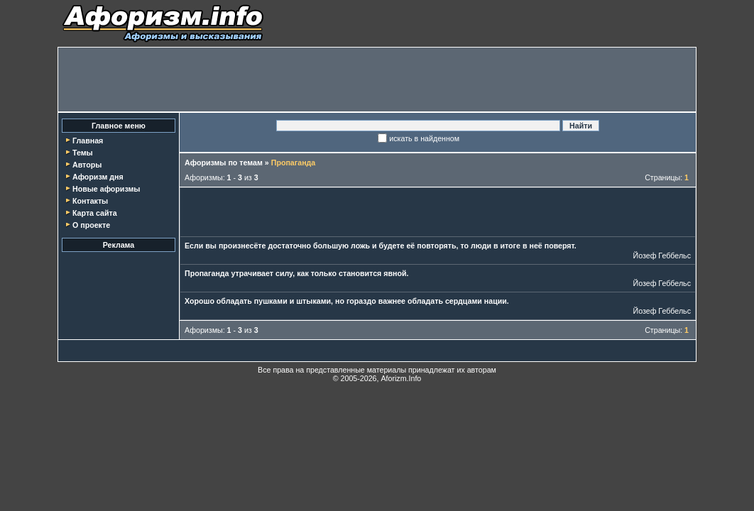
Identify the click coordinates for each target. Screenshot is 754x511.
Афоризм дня (98, 176)
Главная (87, 140)
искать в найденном (424, 138)
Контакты (90, 201)
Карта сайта (94, 213)
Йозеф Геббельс (662, 255)
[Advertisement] (377, 79)
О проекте (91, 225)
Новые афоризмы (106, 189)
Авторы (87, 164)
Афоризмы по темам (224, 162)
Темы (82, 152)
